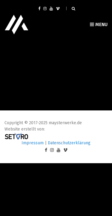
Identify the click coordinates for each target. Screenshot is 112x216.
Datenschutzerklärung (69, 143)
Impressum (33, 143)
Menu (99, 24)
